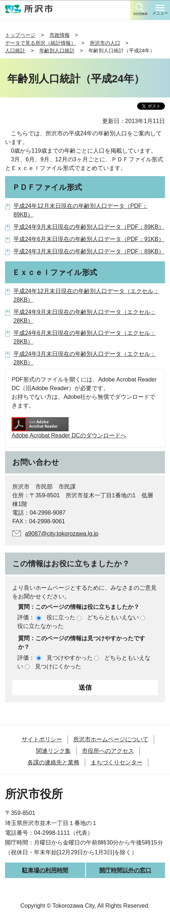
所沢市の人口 (105, 43)
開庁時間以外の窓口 (125, 870)
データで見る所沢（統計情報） (40, 43)
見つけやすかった (70, 658)
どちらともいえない (113, 617)
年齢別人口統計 (57, 50)
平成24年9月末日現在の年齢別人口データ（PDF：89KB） (88, 227)
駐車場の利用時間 (45, 870)
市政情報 (59, 35)
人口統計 (15, 50)
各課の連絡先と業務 (53, 762)
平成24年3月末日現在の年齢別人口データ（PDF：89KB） (88, 251)
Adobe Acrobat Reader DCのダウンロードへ (69, 427)
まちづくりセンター (117, 762)
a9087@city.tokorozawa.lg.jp (62, 534)
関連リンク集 (53, 751)
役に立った (61, 617)
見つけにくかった (58, 666)
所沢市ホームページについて (110, 739)
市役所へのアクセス (108, 751)
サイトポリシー (42, 739)
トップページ (20, 35)
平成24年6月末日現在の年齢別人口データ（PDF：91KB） (88, 239)
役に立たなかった (40, 626)
